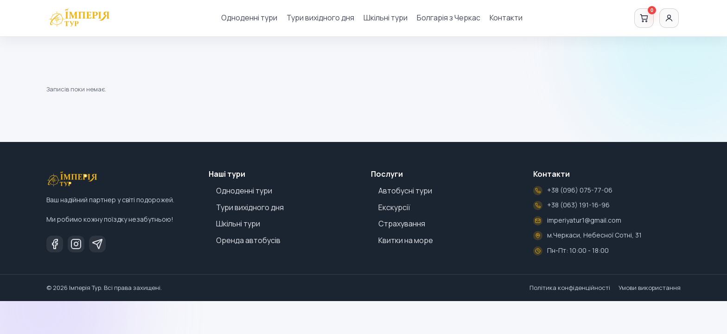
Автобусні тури (405, 191)
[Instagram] (76, 244)
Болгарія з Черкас (448, 18)
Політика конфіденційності (569, 287)
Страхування (401, 223)
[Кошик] (644, 18)
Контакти (506, 18)
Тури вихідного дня (320, 18)
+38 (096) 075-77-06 (579, 190)
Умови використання (650, 287)
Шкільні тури (386, 18)
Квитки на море (405, 240)
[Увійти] (669, 18)
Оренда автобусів (248, 240)
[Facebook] (54, 244)
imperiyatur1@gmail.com (584, 220)
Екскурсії (394, 207)
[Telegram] (97, 244)
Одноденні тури (249, 18)
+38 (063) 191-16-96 (578, 204)
